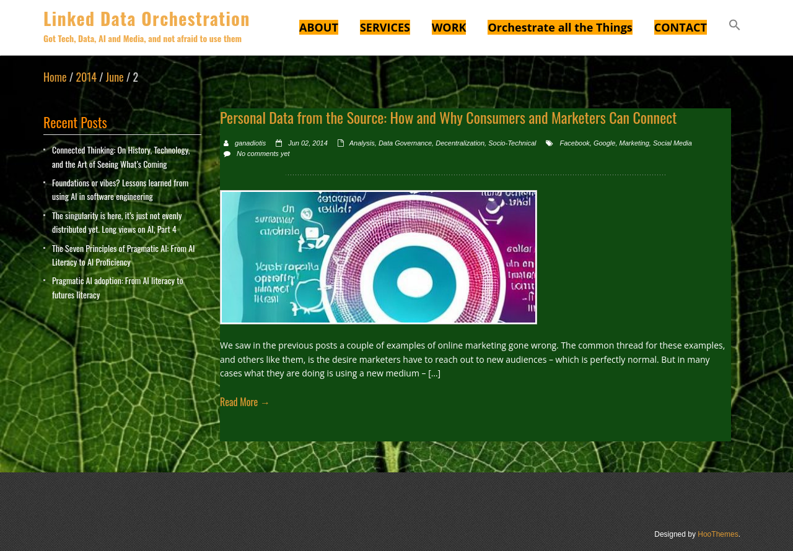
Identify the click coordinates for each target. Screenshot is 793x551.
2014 (86, 77)
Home (55, 77)
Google (604, 143)
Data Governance (405, 143)
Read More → (245, 401)
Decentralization (460, 143)
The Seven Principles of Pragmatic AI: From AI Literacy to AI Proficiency (123, 254)
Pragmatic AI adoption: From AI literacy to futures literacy (117, 287)
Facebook (574, 143)
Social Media (672, 143)
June (115, 77)
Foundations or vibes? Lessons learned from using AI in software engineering (120, 189)
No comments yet (263, 153)
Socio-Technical (512, 143)
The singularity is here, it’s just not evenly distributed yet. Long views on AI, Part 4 (117, 222)
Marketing (634, 143)
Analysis (362, 143)
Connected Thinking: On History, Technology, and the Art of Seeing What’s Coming (121, 156)
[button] (735, 26)
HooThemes (718, 534)
